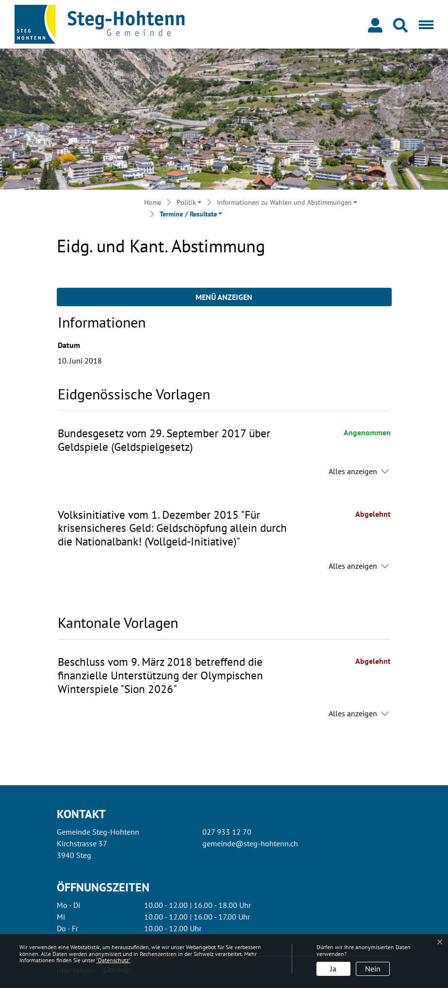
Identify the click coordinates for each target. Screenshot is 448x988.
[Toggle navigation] (424, 24)
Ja (333, 968)
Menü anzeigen (224, 297)
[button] (402, 24)
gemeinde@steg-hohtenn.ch (250, 843)
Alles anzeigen (353, 471)
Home (152, 202)
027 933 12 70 (226, 832)
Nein (373, 968)
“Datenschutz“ (113, 960)
